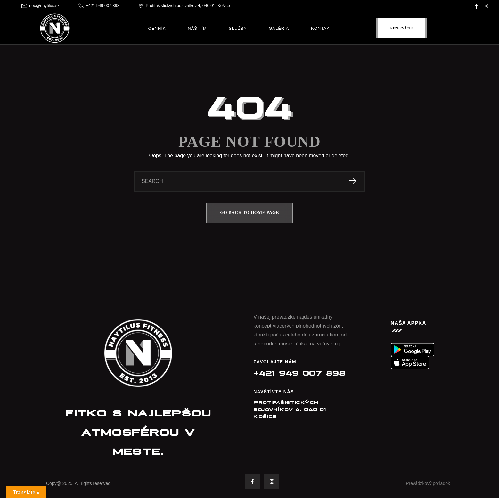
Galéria (279, 28)
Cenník (157, 28)
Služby (238, 28)
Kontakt (321, 28)
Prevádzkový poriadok (428, 483)
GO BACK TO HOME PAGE (249, 212)
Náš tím (197, 28)
